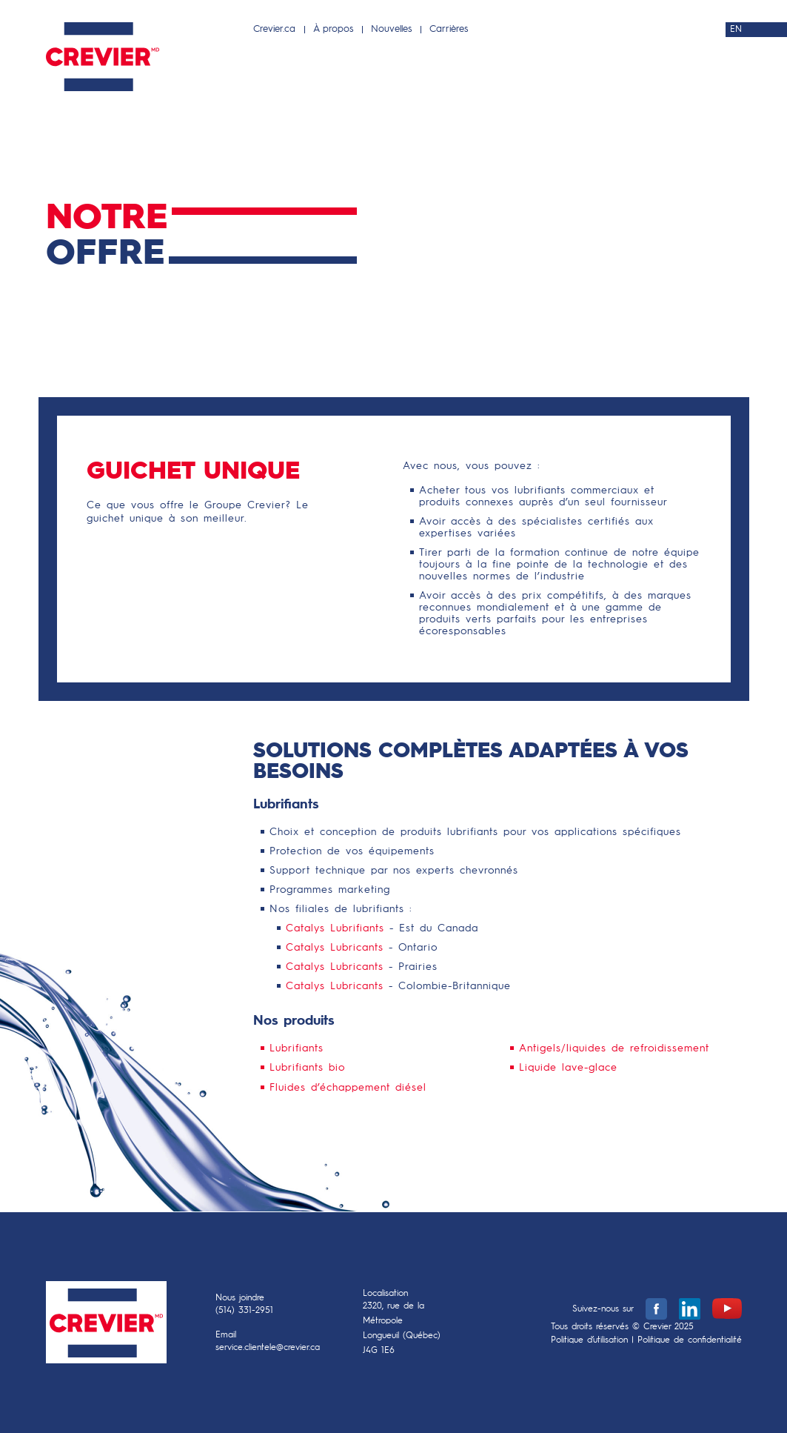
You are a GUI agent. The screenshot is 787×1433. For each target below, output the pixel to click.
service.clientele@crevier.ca (267, 1347)
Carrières (448, 29)
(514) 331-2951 (244, 1310)
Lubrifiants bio (307, 1068)
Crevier (106, 1326)
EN (736, 29)
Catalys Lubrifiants (335, 928)
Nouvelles (391, 29)
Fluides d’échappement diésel (347, 1088)
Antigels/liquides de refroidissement (614, 1048)
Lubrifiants (296, 1048)
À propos (333, 29)
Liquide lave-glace (568, 1068)
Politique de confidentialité (689, 1340)
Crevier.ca (274, 29)
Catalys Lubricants (335, 947)
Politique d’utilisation (589, 1340)
